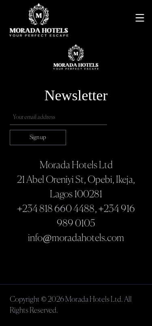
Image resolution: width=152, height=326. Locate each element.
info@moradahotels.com (76, 238)
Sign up (38, 137)
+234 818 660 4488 (56, 209)
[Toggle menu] (140, 17)
